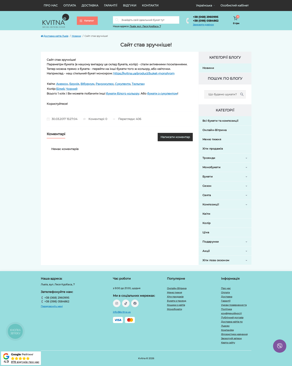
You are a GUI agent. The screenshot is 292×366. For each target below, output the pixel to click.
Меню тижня (211, 139)
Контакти (150, 5)
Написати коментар (175, 137)
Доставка (90, 5)
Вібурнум (87, 84)
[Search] (117, 20)
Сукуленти (122, 84)
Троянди (208, 158)
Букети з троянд (176, 300)
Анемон (62, 84)
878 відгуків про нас (25, 362)
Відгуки (129, 5)
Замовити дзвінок (203, 24)
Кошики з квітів (176, 305)
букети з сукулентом (162, 93)
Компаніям (227, 330)
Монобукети (211, 167)
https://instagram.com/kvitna (116, 303)
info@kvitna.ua (122, 312)
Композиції (210, 204)
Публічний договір (232, 317)
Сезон (207, 186)
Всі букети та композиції (220, 120)
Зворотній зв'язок (231, 338)
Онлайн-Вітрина (214, 130)
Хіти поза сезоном (215, 260)
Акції (206, 251)
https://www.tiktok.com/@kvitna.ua (125, 303)
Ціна (205, 232)
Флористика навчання (234, 334)
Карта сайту (228, 342)
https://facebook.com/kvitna (134, 303)
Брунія (74, 84)
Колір (206, 223)
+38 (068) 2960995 (205, 17)
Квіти (206, 213)
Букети (207, 176)
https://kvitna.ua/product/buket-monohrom (144, 73)
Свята (206, 195)
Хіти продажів (212, 148)
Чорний (71, 89)
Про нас (51, 5)
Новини (76, 36)
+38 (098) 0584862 (205, 20)
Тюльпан (138, 84)
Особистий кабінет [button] (234, 5)
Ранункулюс (105, 84)
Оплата (69, 5)
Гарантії (110, 5)
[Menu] (87, 21)
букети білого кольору (122, 93)
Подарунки (210, 241)
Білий (60, 89)
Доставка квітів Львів (54, 36)
